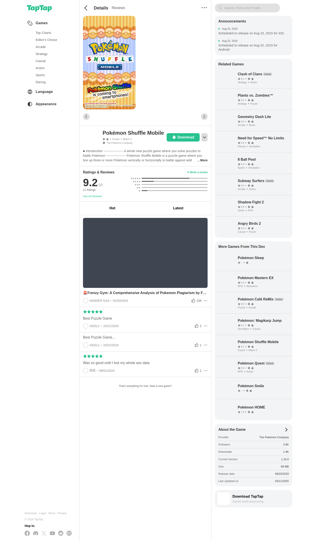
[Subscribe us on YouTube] (52, 533)
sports (40, 75)
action (40, 68)
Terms (51, 513)
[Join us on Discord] (35, 533)
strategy (42, 54)
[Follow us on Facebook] (27, 534)
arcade (41, 47)
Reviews (118, 8)
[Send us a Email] (69, 533)
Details (101, 8)
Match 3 (127, 139)
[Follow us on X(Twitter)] (44, 534)
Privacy (62, 513)
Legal (42, 513)
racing (41, 82)
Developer (31, 513)
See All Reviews (92, 196)
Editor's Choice (46, 40)
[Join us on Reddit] (60, 533)
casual (41, 61)
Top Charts (43, 33)
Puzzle (116, 139)
